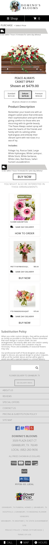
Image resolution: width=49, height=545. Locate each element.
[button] (24, 479)
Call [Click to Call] (8, 542)
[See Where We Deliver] (24, 382)
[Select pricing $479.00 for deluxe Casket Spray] (25, 95)
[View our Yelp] (32, 429)
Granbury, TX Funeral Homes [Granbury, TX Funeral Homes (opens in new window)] (16, 507)
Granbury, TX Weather (12, 521)
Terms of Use (24, 534)
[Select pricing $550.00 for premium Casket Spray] (39, 95)
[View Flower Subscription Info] (24, 207)
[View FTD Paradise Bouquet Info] (24, 296)
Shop (12, 18)
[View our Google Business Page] (22, 429)
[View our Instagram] (27, 429)
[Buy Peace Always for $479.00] (24, 177)
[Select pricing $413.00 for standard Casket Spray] (11, 95)
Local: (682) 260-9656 (24, 449)
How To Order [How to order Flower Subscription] (24, 233)
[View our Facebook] (17, 429)
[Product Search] (25, 368)
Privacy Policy (12, 530)
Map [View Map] (24, 542)
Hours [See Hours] (40, 542)
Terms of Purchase (32, 530)
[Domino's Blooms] (24, 11)
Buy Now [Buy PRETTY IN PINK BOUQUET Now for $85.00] (24, 278)
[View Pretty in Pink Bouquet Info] (24, 252)
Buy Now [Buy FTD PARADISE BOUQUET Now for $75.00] (24, 322)
